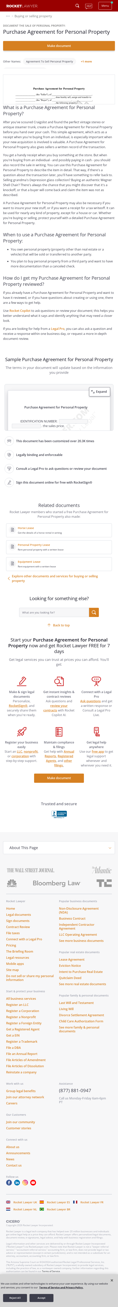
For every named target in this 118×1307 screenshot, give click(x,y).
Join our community (20, 1127)
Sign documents (18, 926)
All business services (21, 1004)
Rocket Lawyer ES (58, 1207)
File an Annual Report (21, 1059)
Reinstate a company (21, 1077)
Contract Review (18, 932)
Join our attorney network (25, 1102)
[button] (8, 16)
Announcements (18, 1158)
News (10, 1164)
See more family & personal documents (79, 1035)
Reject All (14, 1298)
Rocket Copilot (19, 316)
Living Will (66, 1014)
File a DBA (13, 1053)
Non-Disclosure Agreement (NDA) (79, 916)
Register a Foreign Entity (24, 1028)
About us (12, 1152)
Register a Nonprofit (21, 1022)
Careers (11, 1109)
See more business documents (81, 946)
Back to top (61, 630)
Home (10, 914)
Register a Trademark (21, 1047)
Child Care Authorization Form (81, 1026)
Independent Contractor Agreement (76, 932)
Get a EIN (13, 1041)
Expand (101, 397)
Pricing (11, 951)
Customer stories (18, 1133)
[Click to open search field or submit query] (77, 6)
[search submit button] (94, 617)
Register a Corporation (22, 1016)
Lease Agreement (71, 965)
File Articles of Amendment (26, 1065)
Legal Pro (58, 334)
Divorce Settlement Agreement (81, 1020)
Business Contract (72, 924)
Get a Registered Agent (22, 1035)
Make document (59, 46)
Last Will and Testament (76, 1008)
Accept (42, 1298)
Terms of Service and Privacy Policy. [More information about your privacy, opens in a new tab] (61, 1287)
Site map (12, 975)
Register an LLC (17, 1010)
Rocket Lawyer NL (25, 1215)
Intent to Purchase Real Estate (81, 977)
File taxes (13, 938)
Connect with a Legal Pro (24, 944)
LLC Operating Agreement (78, 940)
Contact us (14, 1171)
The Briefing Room (19, 957)
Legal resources (17, 963)
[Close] (112, 1280)
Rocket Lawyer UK (25, 1207)
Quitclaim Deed (70, 983)
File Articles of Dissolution (25, 1071)
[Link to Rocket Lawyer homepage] (22, 6)
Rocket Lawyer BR (58, 1215)
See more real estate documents (82, 989)
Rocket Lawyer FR (91, 1207)
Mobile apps (15, 969)
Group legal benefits (21, 1096)
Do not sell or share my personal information (30, 983)
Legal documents (18, 920)
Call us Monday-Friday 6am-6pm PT (82, 1106)
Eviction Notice (70, 971)
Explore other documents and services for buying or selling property (55, 583)
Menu (105, 5)
